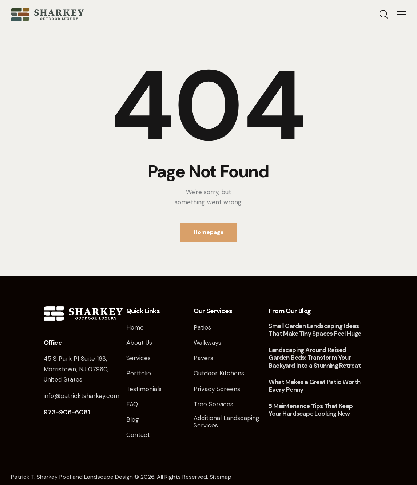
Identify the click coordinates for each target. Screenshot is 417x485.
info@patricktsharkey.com (81, 396)
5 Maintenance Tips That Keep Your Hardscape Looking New (311, 410)
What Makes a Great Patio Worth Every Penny (314, 386)
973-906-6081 (67, 412)
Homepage (209, 232)
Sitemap (220, 477)
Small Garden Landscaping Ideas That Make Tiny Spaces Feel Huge (315, 330)
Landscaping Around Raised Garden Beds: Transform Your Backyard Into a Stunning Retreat (315, 358)
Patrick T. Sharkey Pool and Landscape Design (72, 477)
